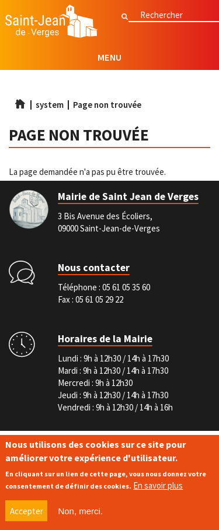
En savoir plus (158, 486)
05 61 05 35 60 (126, 287)
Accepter (26, 511)
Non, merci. (80, 512)
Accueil (20, 104)
